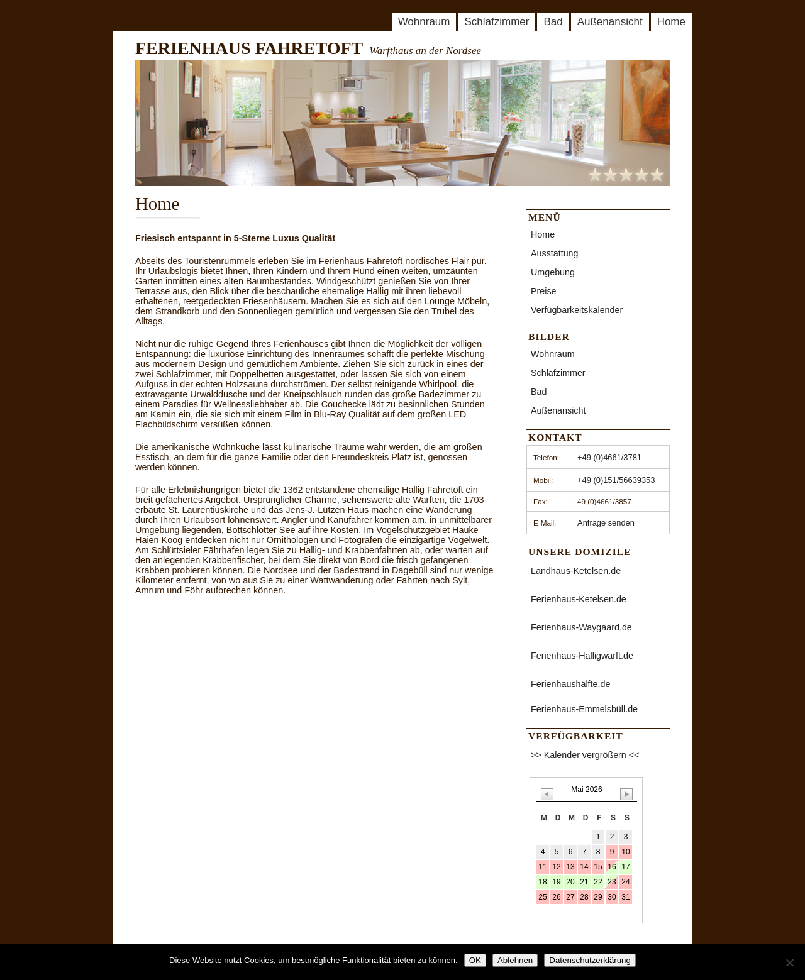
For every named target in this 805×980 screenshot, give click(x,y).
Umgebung (553, 272)
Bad (552, 22)
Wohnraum (424, 22)
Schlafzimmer (496, 22)
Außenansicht (610, 22)
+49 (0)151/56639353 (616, 480)
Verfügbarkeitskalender (577, 310)
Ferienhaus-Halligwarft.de (582, 656)
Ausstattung (555, 253)
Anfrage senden (606, 522)
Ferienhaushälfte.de (570, 684)
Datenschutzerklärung (590, 960)
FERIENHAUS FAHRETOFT (249, 48)
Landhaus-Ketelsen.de (576, 571)
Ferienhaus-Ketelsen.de (578, 599)
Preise (544, 291)
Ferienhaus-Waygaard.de (581, 627)
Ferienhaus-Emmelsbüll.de (584, 709)
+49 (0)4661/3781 (609, 457)
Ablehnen (515, 960)
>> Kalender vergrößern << (585, 755)
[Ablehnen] (789, 962)
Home (671, 22)
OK (475, 960)
